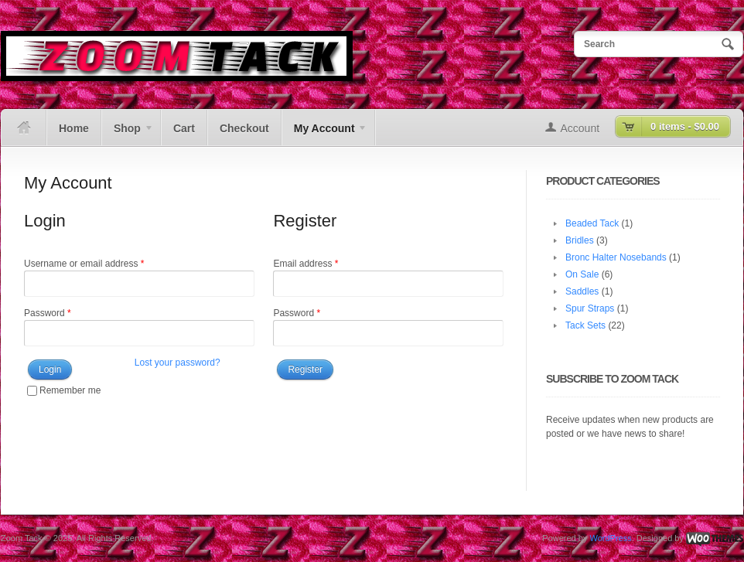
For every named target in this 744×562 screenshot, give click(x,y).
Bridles (579, 240)
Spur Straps (589, 308)
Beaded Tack (592, 223)
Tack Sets (585, 325)
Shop (127, 133)
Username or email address (84, 263)
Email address (305, 263)
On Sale (582, 274)
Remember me (64, 390)
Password (47, 313)
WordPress (610, 538)
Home (74, 128)
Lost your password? (177, 362)
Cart (184, 128)
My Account (324, 133)
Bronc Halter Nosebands (616, 257)
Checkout (244, 128)
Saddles (582, 291)
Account (580, 128)
